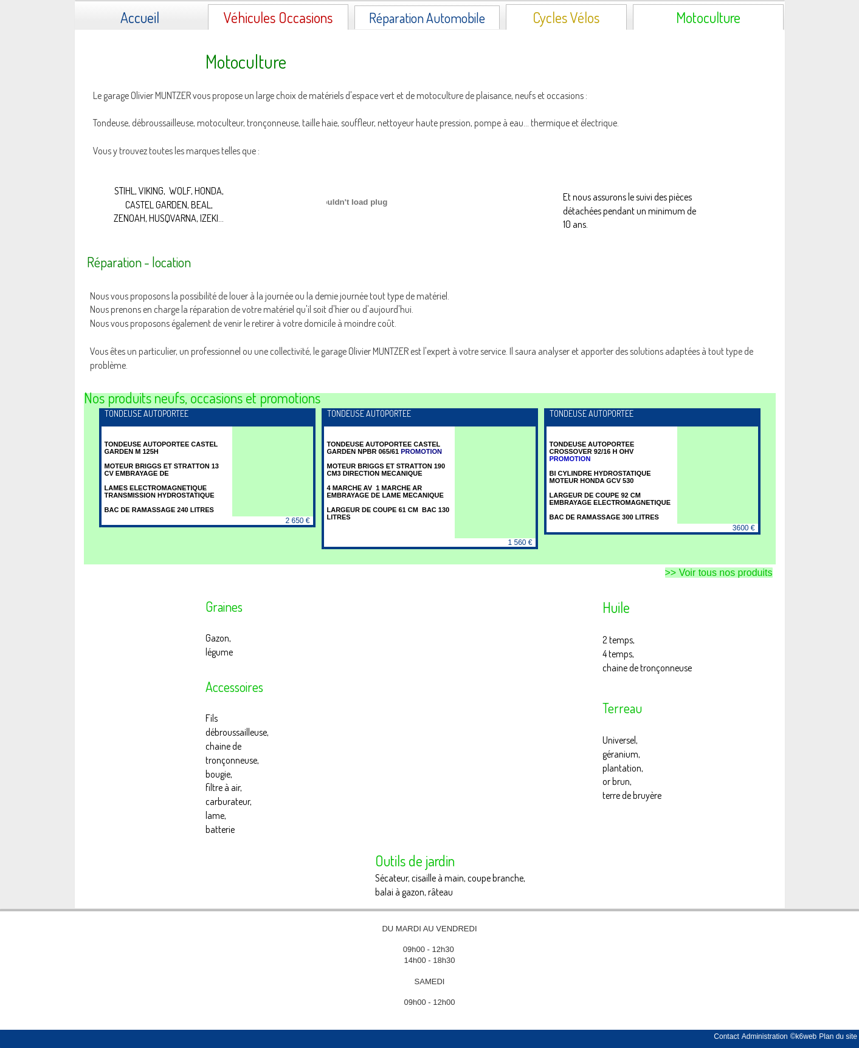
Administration (765, 1036)
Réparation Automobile (427, 17)
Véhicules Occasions (278, 17)
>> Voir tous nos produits (719, 572)
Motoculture (708, 17)
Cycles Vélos (566, 17)
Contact (726, 1036)
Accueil (139, 17)
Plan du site (838, 1036)
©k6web (803, 1036)
